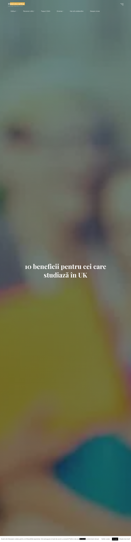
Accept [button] (115, 539)
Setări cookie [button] (105, 539)
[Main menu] (122, 4)
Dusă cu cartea (16, 3)
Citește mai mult (124, 539)
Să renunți (82, 539)
